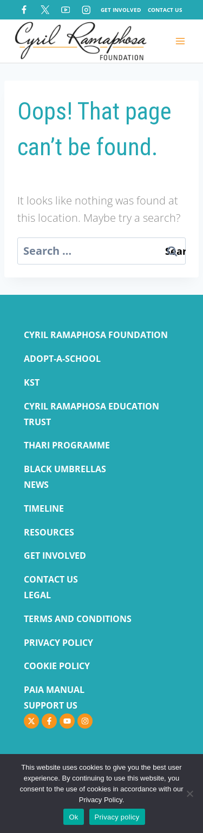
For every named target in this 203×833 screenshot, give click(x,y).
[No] (189, 793)
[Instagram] (86, 9)
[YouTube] (65, 9)
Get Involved (121, 10)
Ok (73, 817)
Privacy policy (117, 817)
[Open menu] (180, 40)
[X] (45, 9)
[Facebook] (24, 9)
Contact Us (165, 10)
